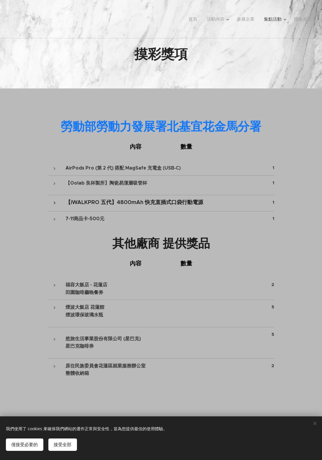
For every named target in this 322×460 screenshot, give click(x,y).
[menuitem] (199, 19)
